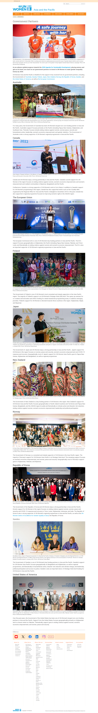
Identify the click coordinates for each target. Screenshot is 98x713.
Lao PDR (37, 664)
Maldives (38, 665)
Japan (45, 77)
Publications (69, 644)
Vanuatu (37, 698)
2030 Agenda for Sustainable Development (56, 67)
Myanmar (38, 667)
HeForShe (79, 644)
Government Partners (48, 645)
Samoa (37, 685)
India (37, 659)
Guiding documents (17, 649)
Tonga (37, 695)
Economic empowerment (29, 660)
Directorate (17, 647)
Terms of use (48, 710)
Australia (28, 77)
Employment (17, 654)
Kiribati (37, 662)
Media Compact (49, 668)
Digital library (69, 13)
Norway (58, 77)
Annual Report (70, 650)
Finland (39, 77)
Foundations (48, 653)
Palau (37, 674)
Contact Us (17, 655)
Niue (37, 671)
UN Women (29, 710)
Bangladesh (38, 647)
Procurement (18, 652)
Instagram (44, 637)
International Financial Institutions (48, 661)
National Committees (48, 656)
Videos (68, 647)
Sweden (78, 77)
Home (14, 16)
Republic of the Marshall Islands (39, 684)
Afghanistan (38, 644)
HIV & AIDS (28, 670)
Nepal (37, 670)
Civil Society (48, 650)
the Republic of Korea (68, 77)
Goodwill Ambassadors (49, 659)
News (58, 644)
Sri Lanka (38, 689)
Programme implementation (29, 672)
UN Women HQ (17, 1)
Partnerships (47, 13)
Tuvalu (37, 697)
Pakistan (37, 673)
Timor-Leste (38, 692)
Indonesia (38, 661)
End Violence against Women (29, 645)
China (37, 650)
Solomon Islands (38, 688)
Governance (28, 668)
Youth (47, 664)
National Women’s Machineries (48, 648)
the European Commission (46, 79)
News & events (58, 13)
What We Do (26, 13)
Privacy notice (55, 710)
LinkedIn (37, 637)
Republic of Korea (38, 681)
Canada (34, 77)
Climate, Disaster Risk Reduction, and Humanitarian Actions (29, 649)
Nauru (37, 668)
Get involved (81, 13)
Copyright (24, 710)
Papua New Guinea (38, 678)
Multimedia (69, 645)
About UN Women (17, 645)
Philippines (38, 676)
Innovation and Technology (49, 666)
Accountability (18, 651)
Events (58, 645)
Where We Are (37, 13)
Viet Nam (38, 700)
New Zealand (51, 77)
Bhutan (37, 645)
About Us (17, 13)
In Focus (58, 647)
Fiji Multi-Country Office (39, 658)
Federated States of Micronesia (38, 654)
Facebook (30, 637)
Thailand (37, 691)
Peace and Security (28, 666)
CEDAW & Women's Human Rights (28, 663)
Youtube (16, 637)
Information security (62, 710)
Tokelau (37, 694)
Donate (50, 637)
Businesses (48, 652)
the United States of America (22, 79)
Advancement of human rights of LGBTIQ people (29, 656)
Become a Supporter (79, 646)
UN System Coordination (28, 654)
